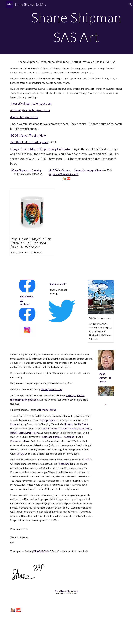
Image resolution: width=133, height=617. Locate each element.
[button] (129, 4)
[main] (76, 27)
